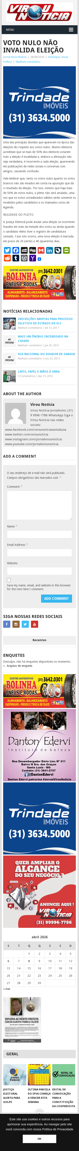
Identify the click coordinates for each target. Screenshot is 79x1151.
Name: (12, 526)
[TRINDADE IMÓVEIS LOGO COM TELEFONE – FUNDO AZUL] (39, 137)
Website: (12, 563)
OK (39, 1138)
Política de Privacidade (57, 1129)
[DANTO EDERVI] (39, 780)
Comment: (14, 487)
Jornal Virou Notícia (14, 57)
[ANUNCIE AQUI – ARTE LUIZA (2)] (39, 926)
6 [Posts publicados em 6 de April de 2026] (8, 961)
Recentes (39, 640)
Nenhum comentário (28, 61)
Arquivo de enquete (19, 665)
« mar (6, 989)
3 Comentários (26, 376)
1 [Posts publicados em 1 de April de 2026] (29, 953)
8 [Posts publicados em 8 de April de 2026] (29, 961)
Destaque (54, 57)
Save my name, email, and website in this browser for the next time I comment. (39, 587)
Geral (64, 57)
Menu (10, 29)
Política (7, 61)
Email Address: (17, 545)
